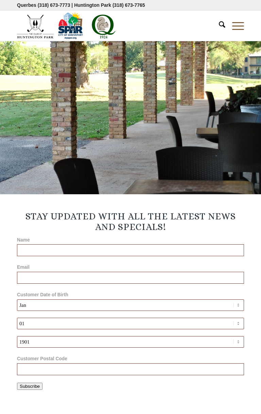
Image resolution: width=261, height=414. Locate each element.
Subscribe (30, 386)
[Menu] (234, 25)
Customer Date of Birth (42, 294)
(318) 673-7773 (54, 5)
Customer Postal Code (42, 358)
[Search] (218, 25)
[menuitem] (218, 25)
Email (23, 267)
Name (23, 240)
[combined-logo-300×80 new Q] (68, 25)
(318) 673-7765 (128, 5)
